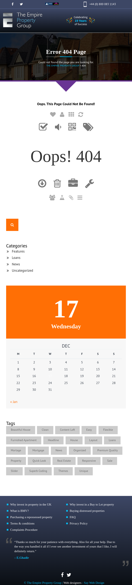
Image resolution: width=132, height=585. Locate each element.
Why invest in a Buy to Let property (92, 504)
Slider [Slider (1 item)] (14, 471)
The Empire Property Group (62, 65)
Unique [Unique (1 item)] (83, 471)
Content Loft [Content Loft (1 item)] (67, 430)
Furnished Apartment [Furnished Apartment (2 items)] (24, 440)
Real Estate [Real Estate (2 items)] (64, 460)
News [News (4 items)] (59, 450)
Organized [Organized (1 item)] (80, 450)
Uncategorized (22, 270)
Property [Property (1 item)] (16, 460)
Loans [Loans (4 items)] (112, 440)
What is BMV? (19, 510)
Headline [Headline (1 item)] (53, 440)
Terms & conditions (22, 523)
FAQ (73, 517)
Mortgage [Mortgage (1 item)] (38, 450)
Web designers (73, 582)
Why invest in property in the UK (30, 504)
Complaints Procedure (24, 529)
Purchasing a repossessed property (31, 517)
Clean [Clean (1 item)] (45, 430)
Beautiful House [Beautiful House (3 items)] (20, 430)
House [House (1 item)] (74, 440)
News (16, 264)
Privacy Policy (79, 523)
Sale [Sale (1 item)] (109, 460)
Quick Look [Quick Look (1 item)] (39, 460)
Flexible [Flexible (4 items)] (108, 430)
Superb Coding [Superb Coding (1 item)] (38, 471)
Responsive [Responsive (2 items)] (89, 460)
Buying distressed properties (87, 510)
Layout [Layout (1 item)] (93, 440)
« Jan (13, 402)
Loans (16, 257)
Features (18, 251)
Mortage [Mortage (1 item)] (16, 450)
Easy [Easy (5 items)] (89, 430)
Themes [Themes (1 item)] (63, 471)
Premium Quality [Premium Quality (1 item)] (107, 450)
